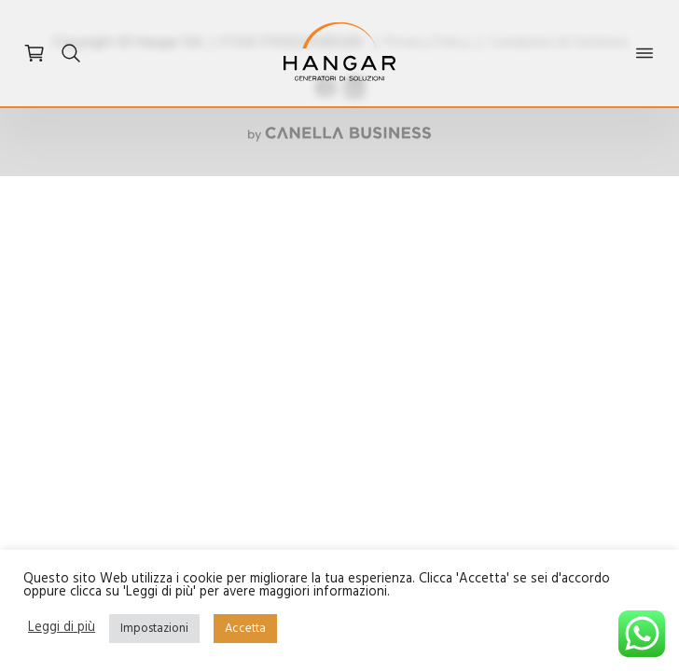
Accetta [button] (245, 628)
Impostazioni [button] (154, 628)
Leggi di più (61, 629)
